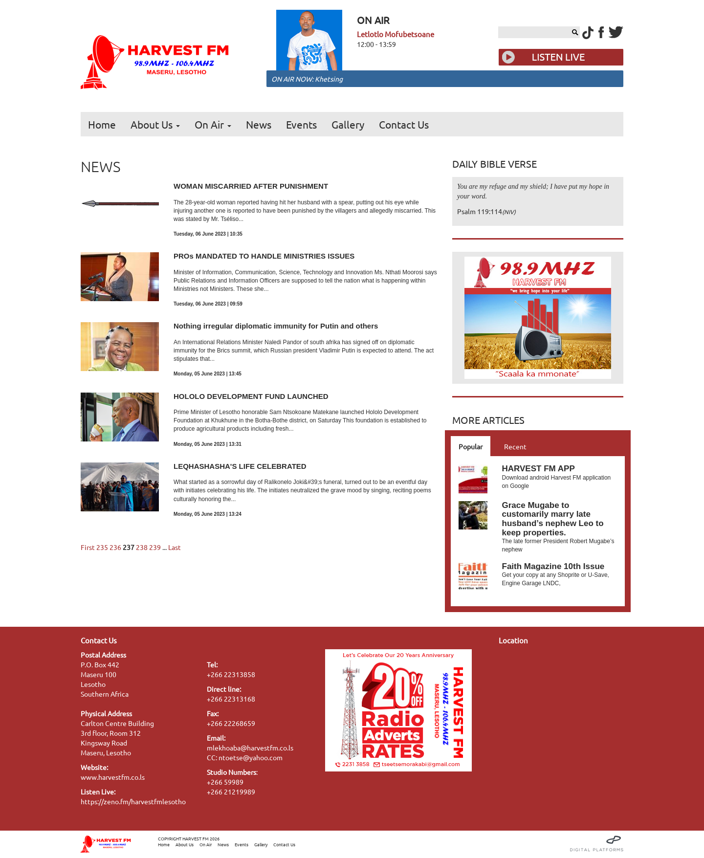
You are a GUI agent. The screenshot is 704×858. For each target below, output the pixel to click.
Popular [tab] (471, 446)
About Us (155, 124)
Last (174, 547)
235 (102, 547)
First (88, 547)
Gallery (347, 124)
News (258, 124)
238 (142, 547)
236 (115, 547)
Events (301, 124)
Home (102, 124)
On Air (213, 124)
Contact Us (404, 124)
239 (155, 547)
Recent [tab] (515, 446)
